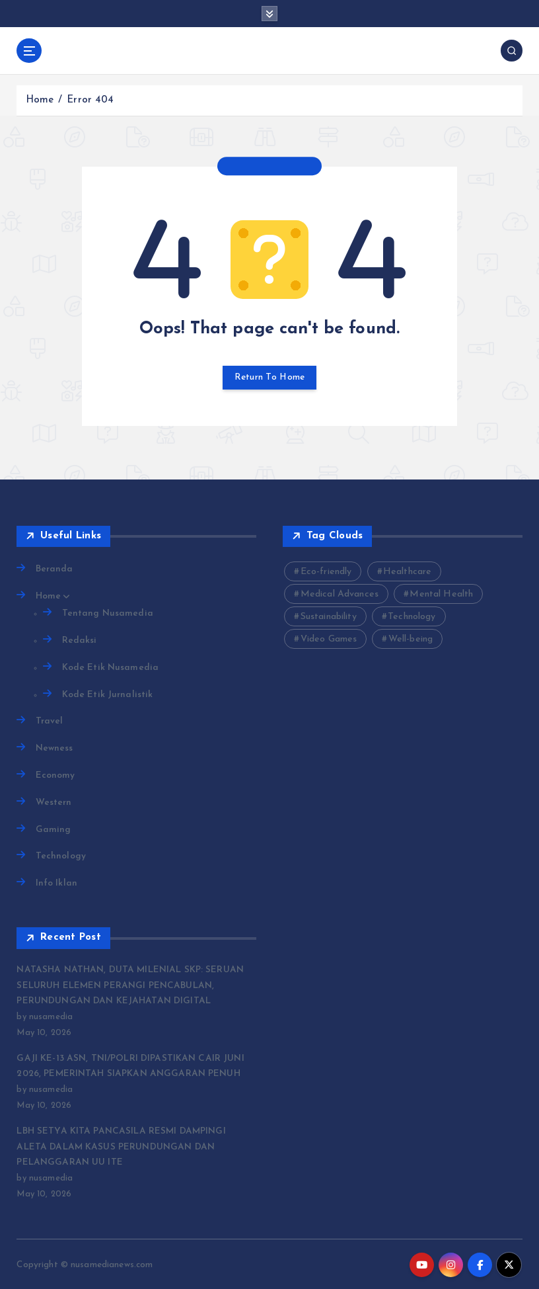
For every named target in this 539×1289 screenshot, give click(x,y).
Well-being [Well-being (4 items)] (410, 639)
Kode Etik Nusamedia (110, 667)
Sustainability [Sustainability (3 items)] (329, 617)
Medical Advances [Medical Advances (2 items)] (339, 594)
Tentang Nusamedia (107, 612)
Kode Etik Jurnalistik (107, 694)
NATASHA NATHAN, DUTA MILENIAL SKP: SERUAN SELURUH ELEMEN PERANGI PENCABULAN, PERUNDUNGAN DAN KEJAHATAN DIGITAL (127, 984)
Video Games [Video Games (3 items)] (329, 639)
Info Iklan (56, 882)
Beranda (54, 569)
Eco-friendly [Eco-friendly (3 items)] (326, 572)
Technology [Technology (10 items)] (411, 617)
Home (40, 100)
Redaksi (79, 640)
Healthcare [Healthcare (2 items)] (407, 572)
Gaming (53, 828)
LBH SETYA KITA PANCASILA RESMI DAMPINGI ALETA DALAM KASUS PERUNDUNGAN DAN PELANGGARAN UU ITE (135, 1145)
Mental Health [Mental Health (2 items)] (441, 594)
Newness (54, 747)
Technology (61, 855)
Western (54, 801)
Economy (55, 774)
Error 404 (90, 100)
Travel (49, 720)
